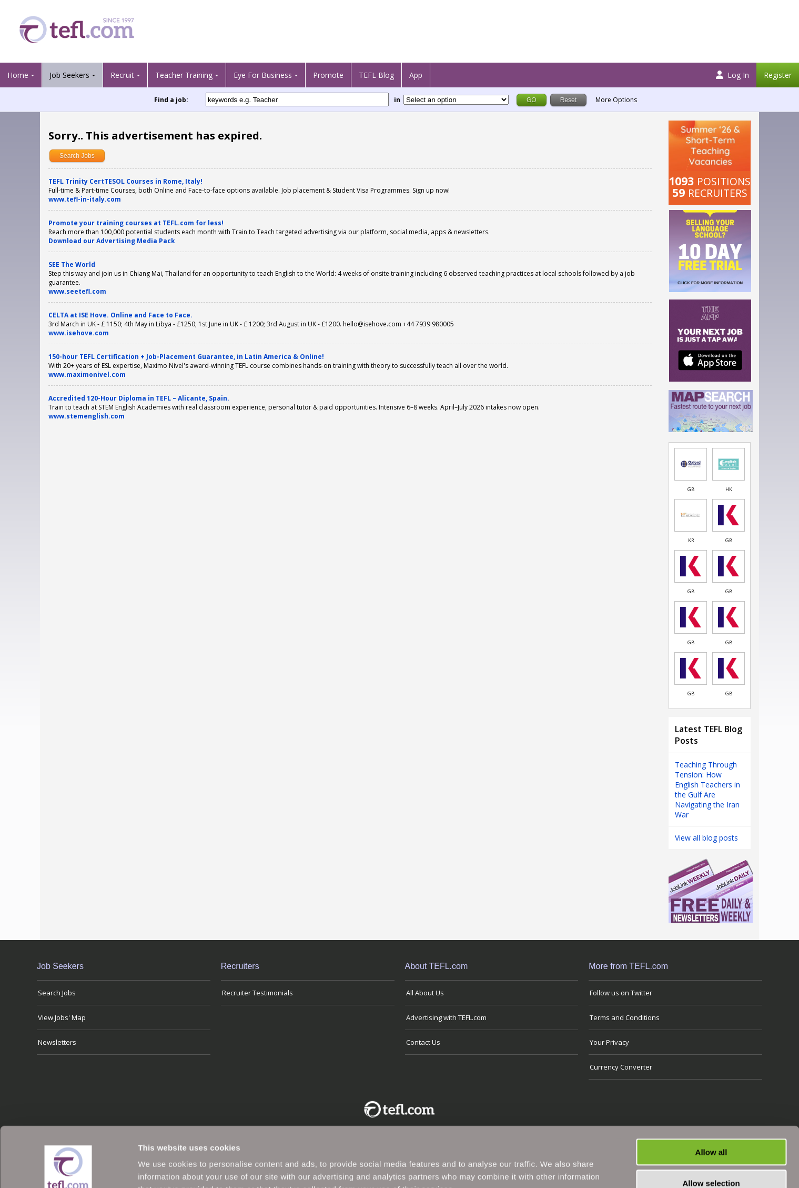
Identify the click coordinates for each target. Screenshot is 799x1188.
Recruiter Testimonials (257, 992)
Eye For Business (263, 75)
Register (778, 75)
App (415, 75)
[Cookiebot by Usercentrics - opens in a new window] (68, 1167)
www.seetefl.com (77, 291)
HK (728, 489)
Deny (711, 1157)
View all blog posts (706, 838)
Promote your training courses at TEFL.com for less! (136, 222)
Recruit (122, 75)
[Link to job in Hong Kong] (728, 464)
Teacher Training (184, 75)
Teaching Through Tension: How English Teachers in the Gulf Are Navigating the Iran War (707, 790)
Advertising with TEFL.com (446, 1017)
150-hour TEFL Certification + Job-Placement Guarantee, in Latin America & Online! (186, 356)
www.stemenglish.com (86, 416)
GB (690, 489)
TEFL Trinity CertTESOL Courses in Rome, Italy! (125, 181)
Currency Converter (621, 1067)
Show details (552, 1167)
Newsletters (57, 1042)
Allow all (711, 1095)
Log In (732, 75)
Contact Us (423, 1042)
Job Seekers (69, 75)
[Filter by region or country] (456, 100)
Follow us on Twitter (621, 992)
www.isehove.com (78, 332)
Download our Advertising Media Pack (111, 240)
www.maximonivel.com (87, 374)
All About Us (425, 992)
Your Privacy (609, 1042)
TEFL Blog (376, 75)
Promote (328, 75)
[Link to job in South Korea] (690, 515)
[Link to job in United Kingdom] (690, 464)
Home (17, 75)
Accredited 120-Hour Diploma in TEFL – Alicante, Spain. (138, 398)
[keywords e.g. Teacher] (297, 99)
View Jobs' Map (62, 1017)
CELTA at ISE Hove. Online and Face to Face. (120, 315)
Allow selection (711, 1126)
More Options (616, 99)
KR (691, 540)
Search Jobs (77, 155)
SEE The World (71, 264)
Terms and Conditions (625, 1017)
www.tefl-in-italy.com (84, 199)
